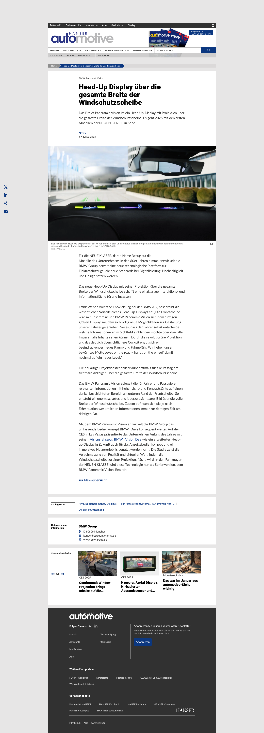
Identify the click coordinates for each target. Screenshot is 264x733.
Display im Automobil (91, 509)
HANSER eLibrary (136, 704)
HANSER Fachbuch (109, 704)
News (82, 133)
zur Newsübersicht (93, 480)
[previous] (53, 574)
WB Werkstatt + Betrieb (81, 684)
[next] (62, 574)
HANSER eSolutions (164, 704)
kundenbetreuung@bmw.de (99, 535)
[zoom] (211, 244)
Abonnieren (143, 642)
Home (54, 66)
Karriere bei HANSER (80, 704)
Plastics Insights (124, 678)
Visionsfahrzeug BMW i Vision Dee (115, 439)
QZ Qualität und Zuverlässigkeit (156, 678)
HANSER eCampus (79, 711)
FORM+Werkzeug (78, 678)
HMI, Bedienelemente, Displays (98, 504)
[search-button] (208, 50)
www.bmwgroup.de (95, 539)
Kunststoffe (102, 678)
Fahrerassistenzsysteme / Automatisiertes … (147, 504)
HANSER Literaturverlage (110, 711)
